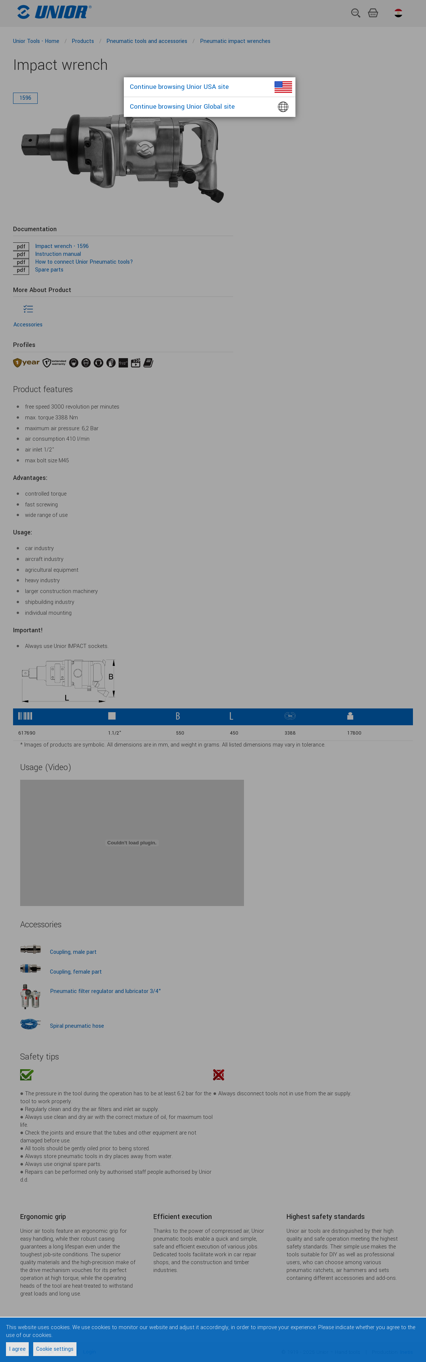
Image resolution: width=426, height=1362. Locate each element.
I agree (17, 1349)
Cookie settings (54, 1349)
